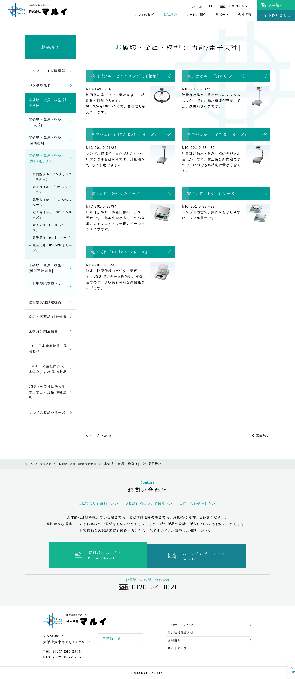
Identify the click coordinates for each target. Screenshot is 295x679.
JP (190, 6)
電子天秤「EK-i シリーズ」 (213, 193)
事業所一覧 (112, 636)
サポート (222, 14)
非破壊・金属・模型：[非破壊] (47, 122)
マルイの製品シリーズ (47, 412)
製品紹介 (170, 14)
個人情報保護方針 (182, 629)
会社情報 (245, 14)
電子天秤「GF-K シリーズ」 (117, 193)
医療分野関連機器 (43, 331)
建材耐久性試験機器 (45, 302)
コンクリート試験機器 (47, 71)
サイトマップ (179, 649)
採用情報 (175, 639)
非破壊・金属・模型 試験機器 (48, 102)
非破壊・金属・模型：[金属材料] (47, 140)
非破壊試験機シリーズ (47, 286)
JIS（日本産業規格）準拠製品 (48, 348)
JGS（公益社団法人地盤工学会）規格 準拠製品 (48, 392)
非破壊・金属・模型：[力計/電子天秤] (47, 158)
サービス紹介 (196, 14)
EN (199, 6)
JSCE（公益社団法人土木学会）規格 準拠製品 (48, 369)
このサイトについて (184, 619)
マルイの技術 (144, 14)
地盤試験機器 (40, 85)
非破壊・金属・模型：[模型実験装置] (47, 268)
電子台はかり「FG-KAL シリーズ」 (124, 134)
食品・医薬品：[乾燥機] (48, 316)
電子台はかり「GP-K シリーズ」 (217, 134)
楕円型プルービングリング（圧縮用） (126, 76)
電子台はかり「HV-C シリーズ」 (218, 76)
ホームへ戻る (101, 435)
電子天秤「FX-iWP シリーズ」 (120, 251)
